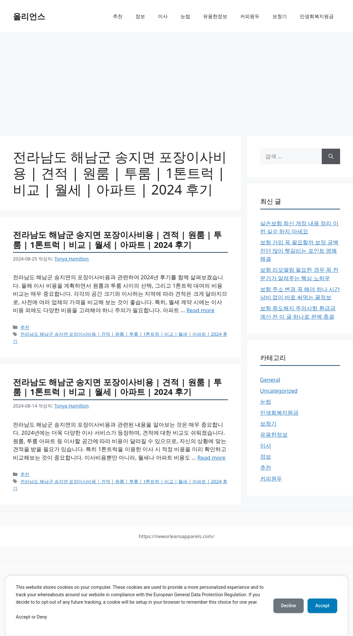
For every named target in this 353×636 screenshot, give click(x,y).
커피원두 (250, 16)
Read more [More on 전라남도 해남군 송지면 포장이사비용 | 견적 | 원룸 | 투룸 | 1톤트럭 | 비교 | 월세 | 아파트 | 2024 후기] (200, 310)
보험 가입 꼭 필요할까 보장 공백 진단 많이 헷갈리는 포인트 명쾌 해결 (299, 250)
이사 (163, 16)
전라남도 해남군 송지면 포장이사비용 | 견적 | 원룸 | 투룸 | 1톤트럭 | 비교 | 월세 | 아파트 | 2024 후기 (117, 239)
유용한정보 (215, 16)
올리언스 (29, 16)
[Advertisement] (176, 81)
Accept (322, 605)
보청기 (279, 16)
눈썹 (185, 16)
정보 (140, 16)
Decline (288, 605)
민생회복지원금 (317, 16)
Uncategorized (279, 390)
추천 (118, 16)
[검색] (331, 156)
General (270, 379)
